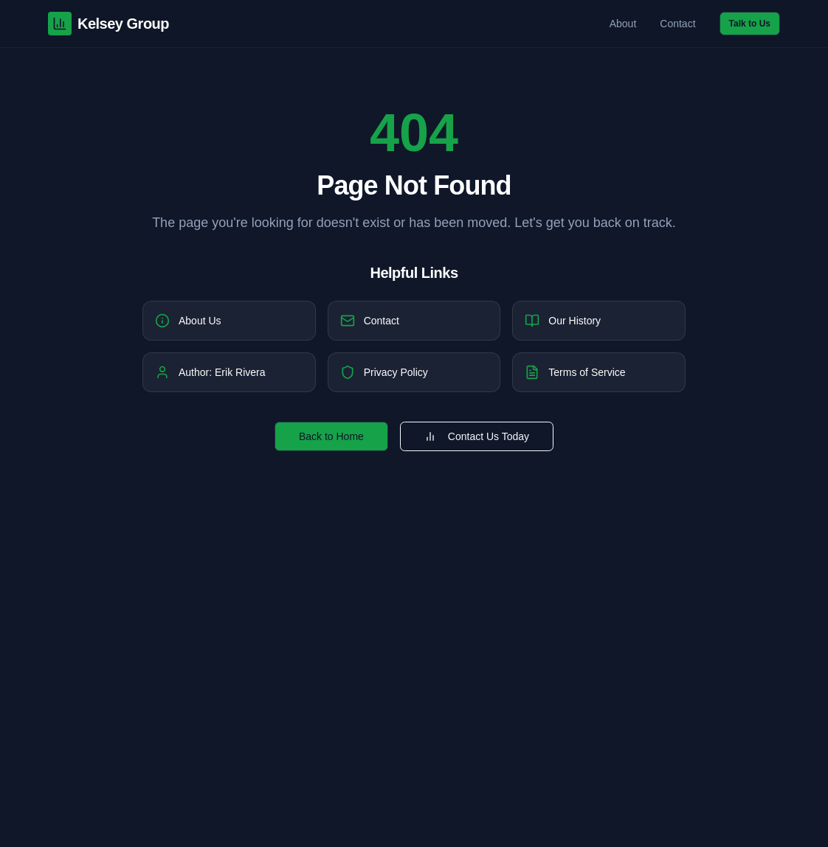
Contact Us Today (476, 436)
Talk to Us (749, 23)
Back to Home (331, 436)
